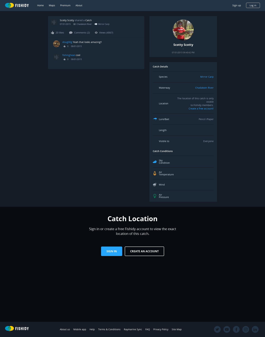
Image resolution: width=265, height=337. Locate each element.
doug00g (67, 42)
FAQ (147, 329)
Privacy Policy (160, 329)
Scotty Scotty (67, 20)
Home (40, 5)
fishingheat (68, 55)
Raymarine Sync (133, 329)
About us (65, 329)
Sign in (111, 251)
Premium (65, 5)
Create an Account (144, 251)
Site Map (177, 329)
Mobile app (79, 329)
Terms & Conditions (109, 329)
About (79, 5)
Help (92, 329)
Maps (52, 5)
